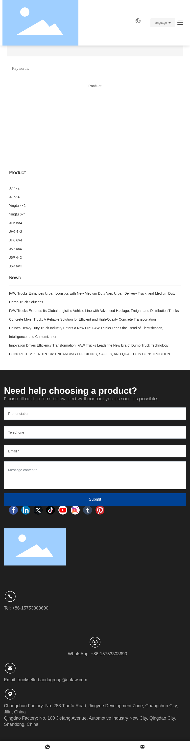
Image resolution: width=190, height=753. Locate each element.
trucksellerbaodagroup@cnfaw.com (52, 679)
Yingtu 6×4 (17, 214)
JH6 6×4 (15, 240)
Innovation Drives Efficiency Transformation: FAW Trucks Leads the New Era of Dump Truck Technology (88, 345)
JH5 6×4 (15, 223)
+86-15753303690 (30, 608)
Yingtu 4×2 (17, 206)
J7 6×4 (14, 197)
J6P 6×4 (15, 266)
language (161, 22)
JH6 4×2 (15, 232)
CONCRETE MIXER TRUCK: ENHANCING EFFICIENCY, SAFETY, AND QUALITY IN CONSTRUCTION (89, 354)
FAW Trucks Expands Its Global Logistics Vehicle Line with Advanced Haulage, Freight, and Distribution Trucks (94, 311)
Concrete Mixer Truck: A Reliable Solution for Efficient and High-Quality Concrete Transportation (82, 319)
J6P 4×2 (15, 257)
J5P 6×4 (15, 249)
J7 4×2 (14, 188)
